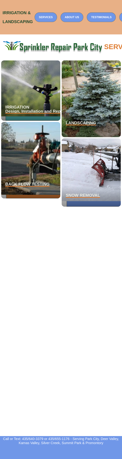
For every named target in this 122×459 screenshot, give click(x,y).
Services (46, 17)
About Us (72, 17)
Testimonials (101, 17)
